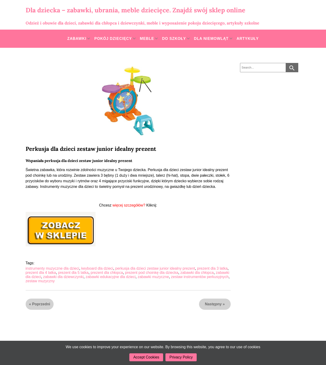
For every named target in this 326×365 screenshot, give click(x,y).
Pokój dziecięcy (113, 39)
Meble (147, 39)
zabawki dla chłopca (197, 273)
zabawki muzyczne (153, 277)
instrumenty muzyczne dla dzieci (52, 268)
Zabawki (76, 39)
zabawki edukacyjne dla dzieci (110, 277)
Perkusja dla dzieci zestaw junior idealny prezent (91, 148)
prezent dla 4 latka (41, 273)
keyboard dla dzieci (97, 268)
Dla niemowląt (211, 39)
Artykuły (248, 39)
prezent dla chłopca (107, 273)
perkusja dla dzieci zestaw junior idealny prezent (155, 268)
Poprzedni (41, 304)
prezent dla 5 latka (73, 273)
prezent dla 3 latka (212, 268)
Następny (213, 304)
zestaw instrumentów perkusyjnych (200, 277)
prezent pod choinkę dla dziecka (151, 273)
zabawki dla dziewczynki (63, 277)
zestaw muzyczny (40, 281)
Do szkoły (174, 39)
